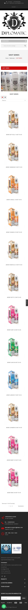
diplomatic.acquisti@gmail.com (16, 3)
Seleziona (14, 100)
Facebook (2, 576)
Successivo (21, 506)
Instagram (4, 576)
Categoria (5, 41)
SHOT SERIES (5, 68)
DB (6, 607)
